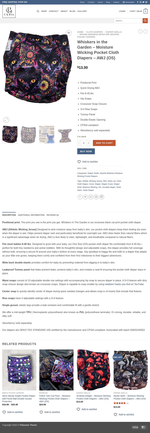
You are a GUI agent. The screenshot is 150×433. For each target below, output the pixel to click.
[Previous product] (145, 31)
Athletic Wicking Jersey (92, 181)
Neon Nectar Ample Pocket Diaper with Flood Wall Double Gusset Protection (18, 399)
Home (80, 32)
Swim (79, 190)
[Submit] (145, 20)
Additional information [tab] (31, 215)
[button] (129, 2)
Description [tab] (9, 215)
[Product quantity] (84, 143)
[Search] (38, 11)
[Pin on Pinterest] (96, 196)
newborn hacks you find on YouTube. (124, 284)
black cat (112, 181)
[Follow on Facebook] (138, 2)
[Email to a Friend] (90, 196)
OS (99, 187)
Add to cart (104, 143)
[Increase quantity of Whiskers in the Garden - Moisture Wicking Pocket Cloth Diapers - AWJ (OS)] (88, 143)
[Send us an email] (146, 2)
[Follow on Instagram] (140, 2)
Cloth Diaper (82, 184)
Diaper (98, 184)
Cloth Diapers (94, 32)
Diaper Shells (114, 32)
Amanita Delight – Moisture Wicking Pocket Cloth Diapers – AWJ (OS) (94, 397)
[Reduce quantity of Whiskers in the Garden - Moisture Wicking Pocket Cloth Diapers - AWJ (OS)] (79, 143)
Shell (118, 187)
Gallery (116, 2)
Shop (82, 2)
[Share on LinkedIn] (101, 196)
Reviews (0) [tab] (53, 215)
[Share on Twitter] (85, 196)
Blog (108, 2)
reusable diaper (108, 187)
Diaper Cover (107, 184)
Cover (91, 184)
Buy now (86, 151)
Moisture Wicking (90, 187)
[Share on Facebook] (80, 196)
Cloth (119, 181)
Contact (91, 2)
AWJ (105, 181)
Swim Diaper (88, 190)
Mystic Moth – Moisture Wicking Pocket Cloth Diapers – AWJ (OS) (130, 397)
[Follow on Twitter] (143, 2)
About (100, 2)
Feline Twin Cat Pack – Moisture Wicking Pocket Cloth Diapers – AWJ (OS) (54, 399)
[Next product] (140, 31)
